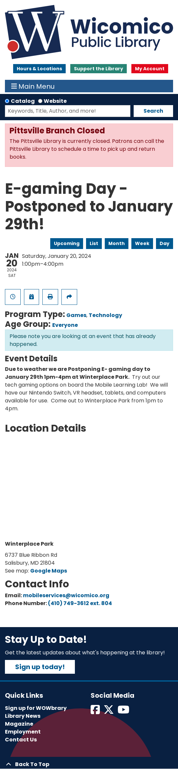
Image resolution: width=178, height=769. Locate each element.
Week (142, 243)
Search (153, 111)
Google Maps (48, 571)
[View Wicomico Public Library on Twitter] (109, 711)
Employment (23, 731)
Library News (22, 716)
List (94, 243)
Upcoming (66, 243)
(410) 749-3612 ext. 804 (80, 603)
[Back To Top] (89, 764)
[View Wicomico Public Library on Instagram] (124, 711)
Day (164, 243)
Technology (105, 315)
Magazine (19, 724)
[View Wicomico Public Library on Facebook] (96, 711)
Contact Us (21, 739)
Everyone (65, 325)
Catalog (23, 101)
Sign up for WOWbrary (36, 708)
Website (55, 101)
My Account (150, 68)
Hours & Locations (39, 68)
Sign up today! (40, 666)
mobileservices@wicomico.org (66, 595)
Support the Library (98, 68)
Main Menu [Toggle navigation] (33, 86)
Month (116, 243)
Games (76, 315)
